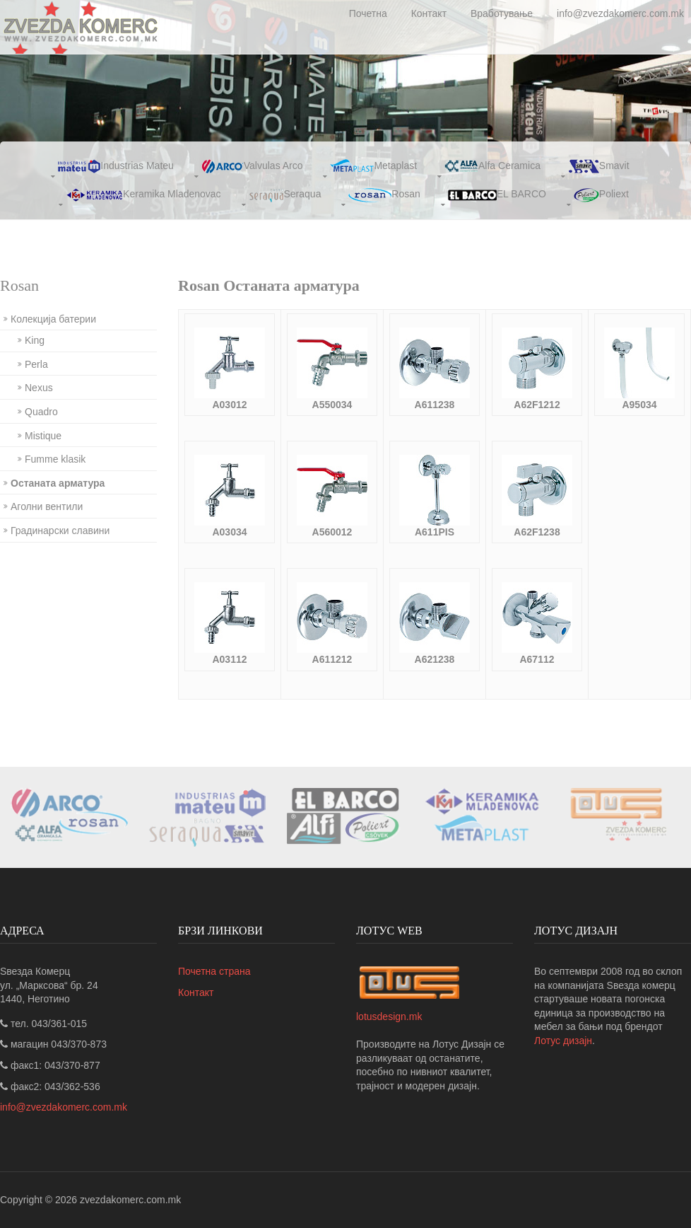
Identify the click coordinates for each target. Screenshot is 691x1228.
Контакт (429, 13)
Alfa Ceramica (492, 166)
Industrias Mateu (116, 166)
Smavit (599, 166)
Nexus (39, 387)
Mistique (43, 435)
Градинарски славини (60, 530)
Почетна (368, 13)
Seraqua (285, 195)
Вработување (502, 13)
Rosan (384, 195)
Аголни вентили (47, 506)
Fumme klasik (55, 459)
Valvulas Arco (252, 166)
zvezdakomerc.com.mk (130, 1199)
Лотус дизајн (563, 1040)
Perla (36, 364)
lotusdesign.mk (389, 1016)
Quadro (41, 411)
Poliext (601, 195)
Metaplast (373, 166)
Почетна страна (214, 971)
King (35, 340)
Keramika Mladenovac (143, 195)
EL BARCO (497, 195)
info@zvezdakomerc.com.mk (620, 13)
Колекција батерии (53, 319)
